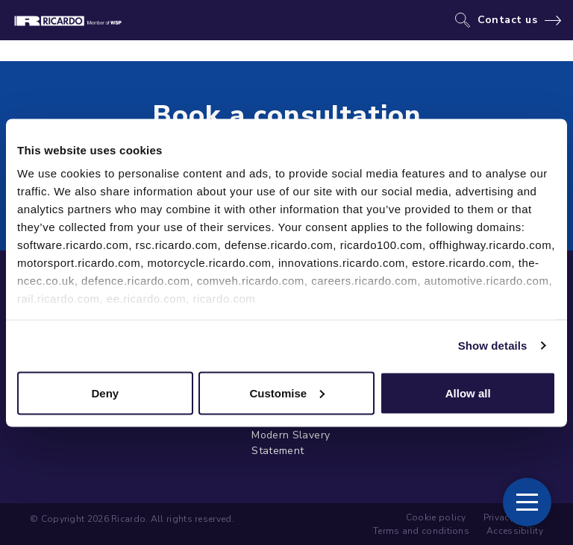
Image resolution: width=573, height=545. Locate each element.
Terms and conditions (421, 531)
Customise (287, 392)
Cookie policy (436, 517)
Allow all (468, 392)
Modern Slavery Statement (290, 443)
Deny (105, 392)
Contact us (508, 20)
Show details (492, 345)
